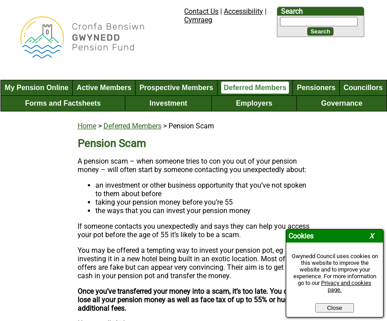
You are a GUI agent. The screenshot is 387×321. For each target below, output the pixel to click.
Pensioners (316, 87)
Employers (254, 103)
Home (87, 126)
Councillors (363, 87)
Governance (341, 103)
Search (292, 11)
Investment (168, 103)
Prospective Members (176, 87)
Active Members (104, 87)
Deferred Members (255, 87)
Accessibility (243, 11)
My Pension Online (37, 87)
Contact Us (201, 11)
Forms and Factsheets (63, 103)
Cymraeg (198, 20)
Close (334, 308)
